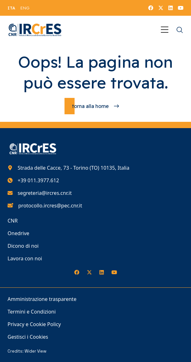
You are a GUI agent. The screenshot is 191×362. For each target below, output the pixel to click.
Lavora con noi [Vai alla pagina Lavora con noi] (25, 258)
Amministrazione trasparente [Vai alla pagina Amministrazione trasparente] (42, 299)
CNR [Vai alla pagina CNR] (13, 220)
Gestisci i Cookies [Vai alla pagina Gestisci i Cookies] (28, 336)
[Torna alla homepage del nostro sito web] (35, 30)
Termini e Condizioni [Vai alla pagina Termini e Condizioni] (32, 311)
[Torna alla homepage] (95, 106)
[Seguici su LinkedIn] (170, 7)
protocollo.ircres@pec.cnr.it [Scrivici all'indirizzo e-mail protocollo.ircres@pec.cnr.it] (50, 205)
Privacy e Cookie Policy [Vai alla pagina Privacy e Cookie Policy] (34, 324)
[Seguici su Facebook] (150, 7)
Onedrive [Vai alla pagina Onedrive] (18, 233)
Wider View (36, 351)
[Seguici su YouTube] (180, 7)
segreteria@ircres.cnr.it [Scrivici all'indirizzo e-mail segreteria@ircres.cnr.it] (45, 192)
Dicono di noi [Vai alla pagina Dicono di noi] (23, 245)
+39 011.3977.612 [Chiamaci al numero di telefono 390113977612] (38, 180)
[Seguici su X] (160, 7)
